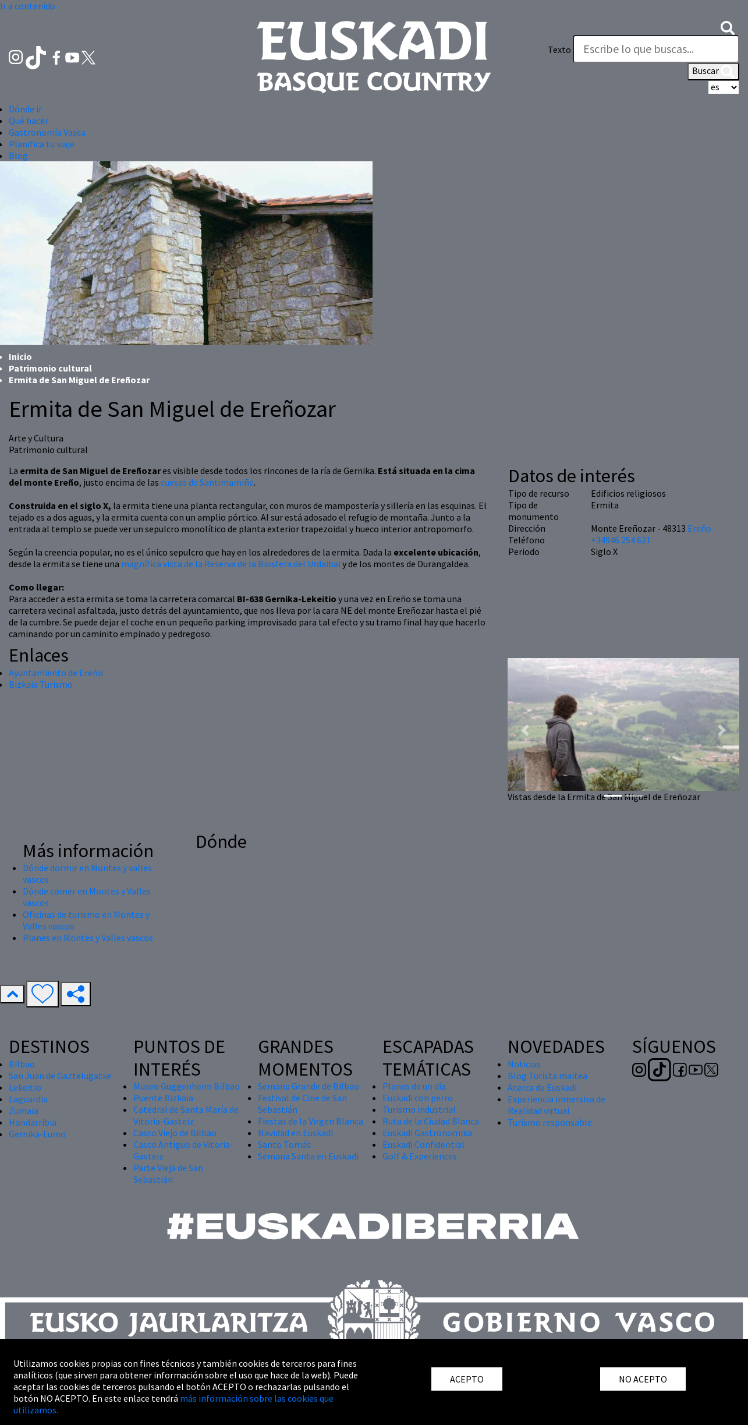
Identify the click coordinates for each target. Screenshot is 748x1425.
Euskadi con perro (417, 1098)
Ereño (699, 528)
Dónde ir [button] (25, 109)
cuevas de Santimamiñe (207, 482)
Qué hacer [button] (28, 120)
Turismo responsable (550, 1122)
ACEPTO (467, 1379)
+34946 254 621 (621, 540)
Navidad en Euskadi (295, 1132)
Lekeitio (25, 1087)
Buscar (713, 72)
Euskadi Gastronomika (427, 1132)
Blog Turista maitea (547, 1075)
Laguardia (28, 1099)
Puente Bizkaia (163, 1098)
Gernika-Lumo (37, 1134)
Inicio (20, 356)
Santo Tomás (284, 1144)
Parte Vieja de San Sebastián (168, 1173)
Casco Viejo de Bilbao (175, 1132)
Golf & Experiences (419, 1156)
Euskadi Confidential (423, 1144)
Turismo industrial (419, 1109)
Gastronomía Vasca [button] (47, 132)
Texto (559, 49)
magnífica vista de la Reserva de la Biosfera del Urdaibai (231, 564)
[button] (728, 27)
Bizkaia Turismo (41, 684)
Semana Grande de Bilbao (308, 1086)
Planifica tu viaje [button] (42, 144)
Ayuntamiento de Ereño (56, 672)
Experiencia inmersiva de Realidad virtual (556, 1104)
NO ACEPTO (643, 1379)
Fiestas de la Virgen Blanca (310, 1121)
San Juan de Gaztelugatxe (60, 1075)
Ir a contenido (27, 6)
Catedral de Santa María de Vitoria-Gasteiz (186, 1115)
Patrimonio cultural (50, 368)
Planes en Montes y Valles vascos (88, 937)
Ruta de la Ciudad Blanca (430, 1121)
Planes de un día (414, 1086)
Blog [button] (18, 155)
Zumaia (23, 1110)
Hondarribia (32, 1122)
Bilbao (22, 1064)
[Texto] (656, 49)
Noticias (524, 1064)
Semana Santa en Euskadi (308, 1156)
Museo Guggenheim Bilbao (186, 1086)
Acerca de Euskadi (542, 1087)
